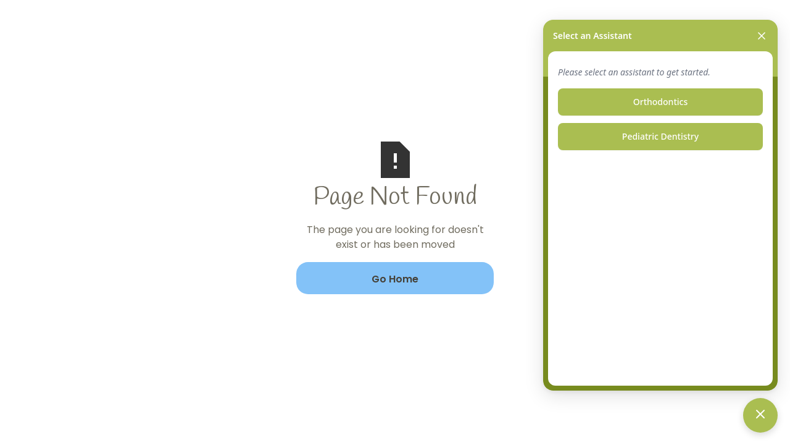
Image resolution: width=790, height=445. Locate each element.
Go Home (395, 279)
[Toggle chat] (760, 415)
